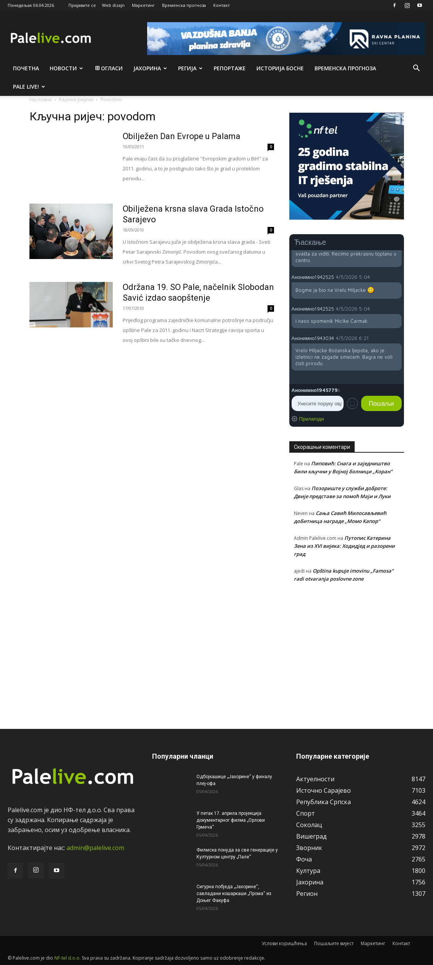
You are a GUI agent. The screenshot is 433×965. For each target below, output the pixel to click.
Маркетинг (143, 5)
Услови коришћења (284, 943)
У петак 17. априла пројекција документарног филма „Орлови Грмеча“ (230, 820)
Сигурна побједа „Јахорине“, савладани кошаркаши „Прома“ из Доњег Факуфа (233, 893)
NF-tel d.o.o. (67, 958)
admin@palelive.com (95, 848)
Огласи (108, 68)
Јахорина (150, 68)
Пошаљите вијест (334, 943)
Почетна (26, 68)
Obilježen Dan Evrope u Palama (181, 136)
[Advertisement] (346, 651)
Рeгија (190, 68)
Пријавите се (82, 5)
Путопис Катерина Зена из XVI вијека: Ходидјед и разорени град (344, 545)
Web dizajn (113, 5)
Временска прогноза (184, 5)
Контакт (221, 5)
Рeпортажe (230, 68)
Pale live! (29, 86)
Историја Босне (280, 68)
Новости (66, 68)
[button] (416, 69)
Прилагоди (311, 419)
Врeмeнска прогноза (345, 68)
